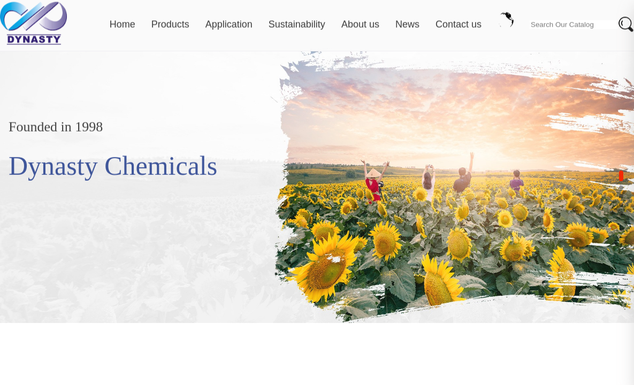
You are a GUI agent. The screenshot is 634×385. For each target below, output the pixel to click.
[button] (621, 176)
